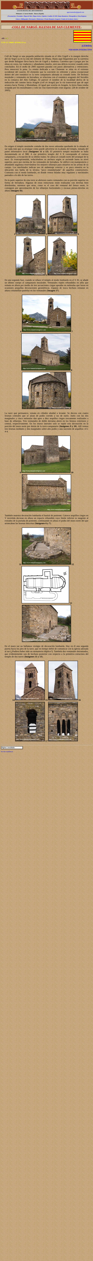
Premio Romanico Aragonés (52, 19)
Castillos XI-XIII (52, 16)
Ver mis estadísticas (7, 751)
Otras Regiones (82, 16)
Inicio (75, 19)
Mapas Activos (37, 16)
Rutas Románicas (63, 16)
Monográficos (73, 16)
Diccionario (32, 19)
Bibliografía (24, 19)
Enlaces (18, 19)
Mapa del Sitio (28, 16)
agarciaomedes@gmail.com (75, 12)
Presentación (11, 16)
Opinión (44, 16)
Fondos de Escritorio (67, 19)
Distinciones (40, 19)
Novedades (20, 16)
